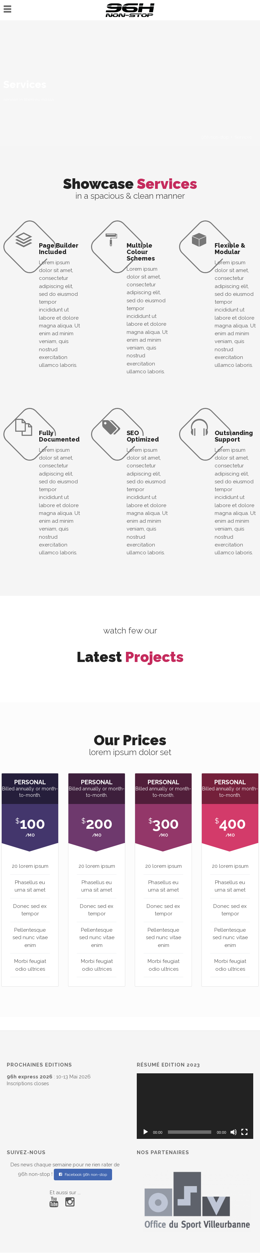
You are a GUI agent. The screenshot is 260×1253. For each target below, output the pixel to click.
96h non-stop (215, 137)
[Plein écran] (244, 1132)
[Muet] (233, 1132)
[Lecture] (145, 1132)
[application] (195, 1106)
